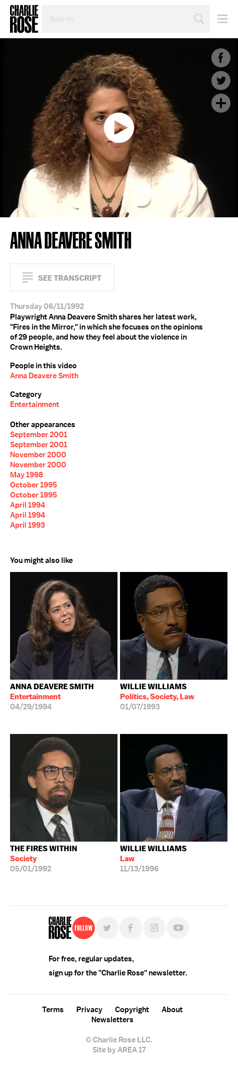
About (172, 1010)
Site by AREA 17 (119, 1050)
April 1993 (27, 525)
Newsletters (112, 1020)
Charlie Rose (24, 19)
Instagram (154, 928)
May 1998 (26, 475)
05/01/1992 (43, 859)
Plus (220, 103)
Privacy (89, 1010)
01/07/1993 (157, 697)
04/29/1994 (52, 697)
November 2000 (38, 455)
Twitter (220, 80)
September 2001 (38, 435)
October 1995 (33, 485)
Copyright (132, 1010)
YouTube (178, 928)
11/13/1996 (153, 859)
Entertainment (34, 404)
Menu (218, 19)
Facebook (220, 57)
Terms (53, 1010)
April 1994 (27, 505)
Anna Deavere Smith (44, 376)
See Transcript (69, 278)
